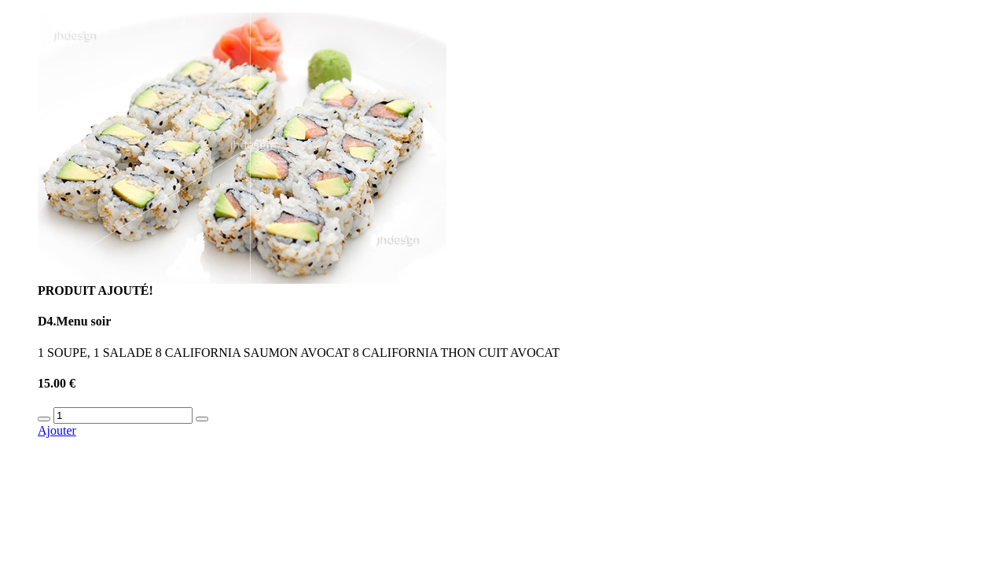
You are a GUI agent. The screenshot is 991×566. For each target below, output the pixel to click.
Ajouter (57, 430)
